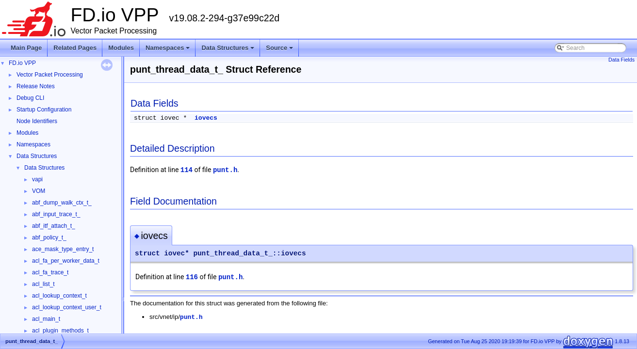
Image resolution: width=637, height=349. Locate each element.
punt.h (225, 170)
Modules (121, 47)
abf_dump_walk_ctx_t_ (62, 202)
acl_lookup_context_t (59, 295)
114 (186, 170)
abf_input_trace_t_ (56, 214)
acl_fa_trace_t (50, 272)
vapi (37, 179)
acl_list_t (43, 284)
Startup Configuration (43, 109)
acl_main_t (46, 319)
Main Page (26, 47)
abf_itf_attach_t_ (53, 225)
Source (280, 50)
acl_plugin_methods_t (60, 330)
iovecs (206, 118)
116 (192, 277)
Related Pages (75, 47)
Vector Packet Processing (49, 74)
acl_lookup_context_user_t (66, 307)
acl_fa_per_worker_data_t (65, 260)
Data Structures (228, 50)
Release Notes (35, 86)
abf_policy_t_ (49, 237)
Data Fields (621, 60)
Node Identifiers (36, 121)
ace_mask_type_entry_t (63, 249)
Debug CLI (30, 98)
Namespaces (169, 50)
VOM (38, 191)
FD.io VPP (22, 63)
